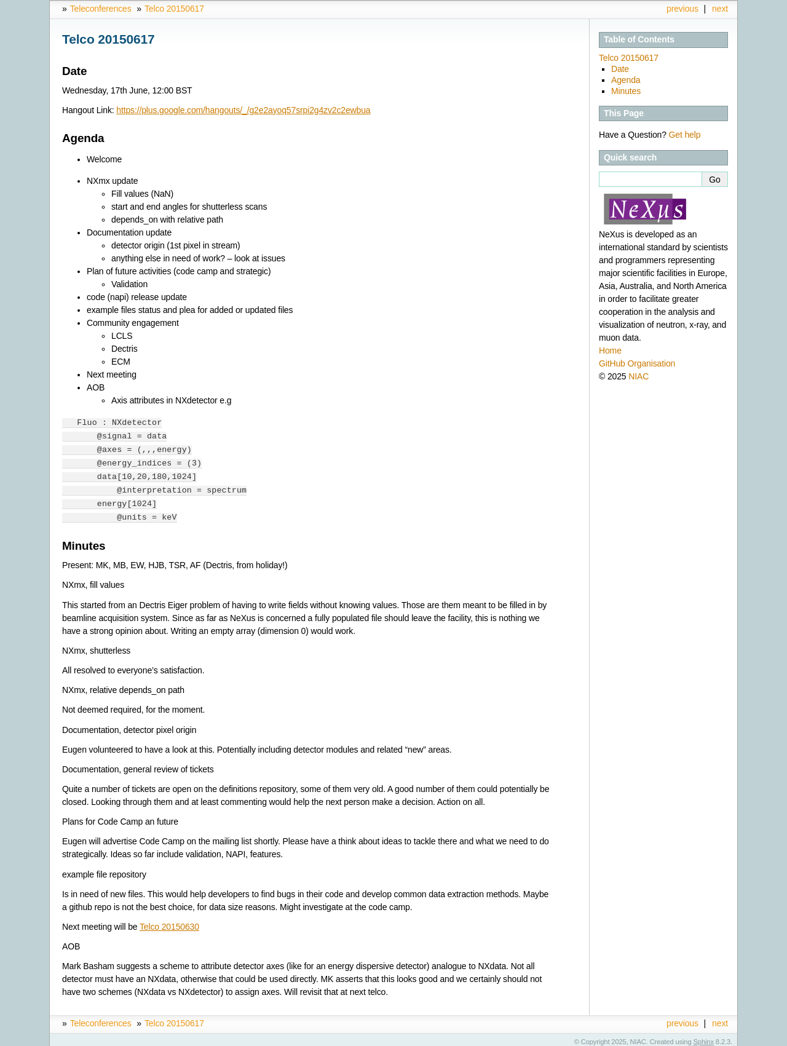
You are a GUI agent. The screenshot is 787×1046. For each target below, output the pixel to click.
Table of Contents (639, 39)
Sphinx (704, 1036)
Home (610, 350)
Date (620, 69)
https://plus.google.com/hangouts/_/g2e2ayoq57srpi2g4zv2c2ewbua (243, 110)
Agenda (625, 80)
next (720, 9)
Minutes (626, 91)
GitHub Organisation (637, 363)
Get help (685, 135)
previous (682, 9)
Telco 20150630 (169, 922)
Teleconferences (101, 9)
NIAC (638, 376)
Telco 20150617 (174, 9)
